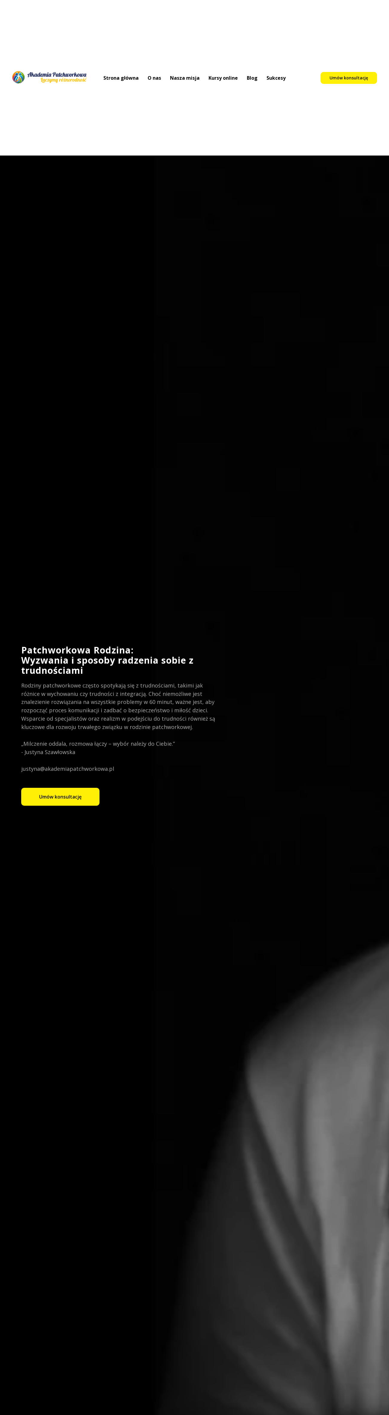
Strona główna (121, 78)
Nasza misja (185, 78)
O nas (154, 78)
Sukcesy (276, 78)
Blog (252, 78)
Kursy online (223, 78)
